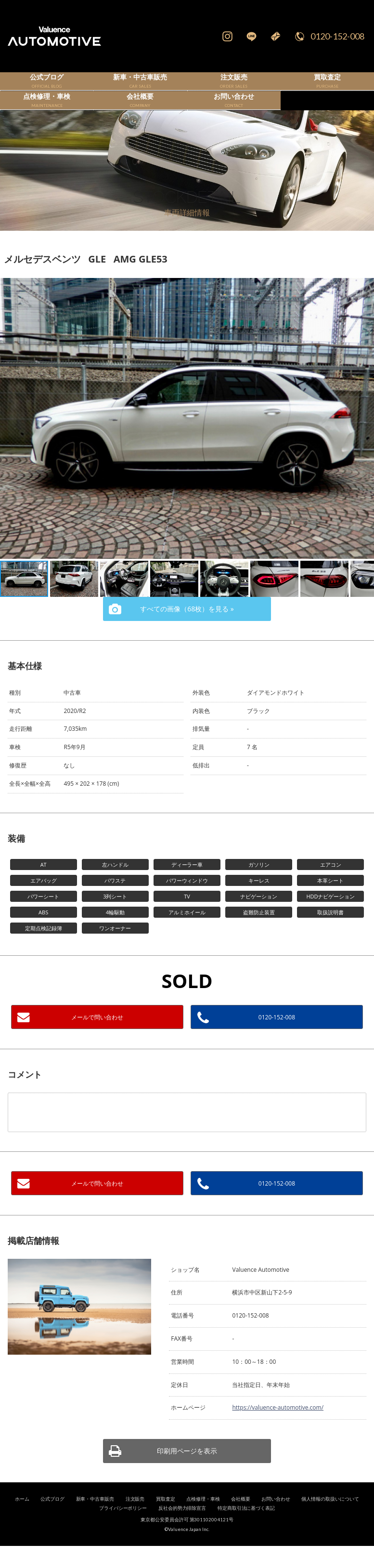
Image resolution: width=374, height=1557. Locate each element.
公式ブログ (52, 1514)
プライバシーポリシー (123, 1524)
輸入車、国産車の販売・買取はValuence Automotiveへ (61, 36)
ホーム (22, 1514)
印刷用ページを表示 (187, 1466)
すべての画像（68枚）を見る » (186, 624)
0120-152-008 (337, 36)
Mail (275, 36)
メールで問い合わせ (97, 1033)
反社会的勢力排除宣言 (182, 1524)
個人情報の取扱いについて (330, 1514)
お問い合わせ (275, 1514)
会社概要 (240, 1514)
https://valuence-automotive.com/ (277, 1424)
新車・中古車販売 (95, 1514)
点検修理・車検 (203, 1514)
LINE (251, 36)
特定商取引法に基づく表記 (246, 1524)
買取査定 (165, 1514)
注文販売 (135, 1514)
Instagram (227, 36)
